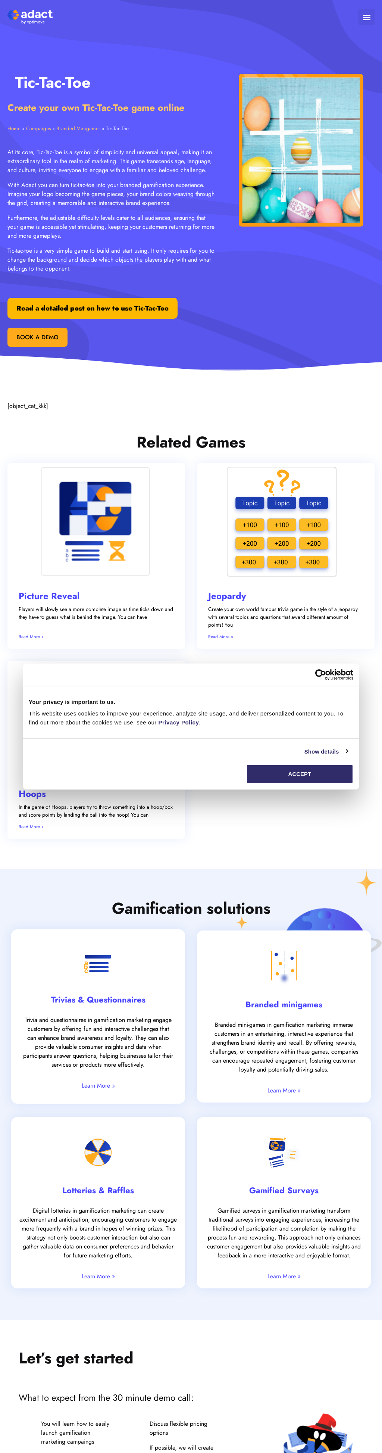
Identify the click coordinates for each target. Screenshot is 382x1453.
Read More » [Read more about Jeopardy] (220, 636)
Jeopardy (227, 595)
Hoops (32, 793)
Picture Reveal (49, 595)
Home (14, 128)
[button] (366, 17)
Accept (299, 774)
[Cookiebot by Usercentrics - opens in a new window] (320, 674)
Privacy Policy (179, 722)
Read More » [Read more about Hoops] (31, 826)
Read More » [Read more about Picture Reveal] (31, 636)
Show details (321, 751)
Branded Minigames (78, 128)
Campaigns (38, 128)
